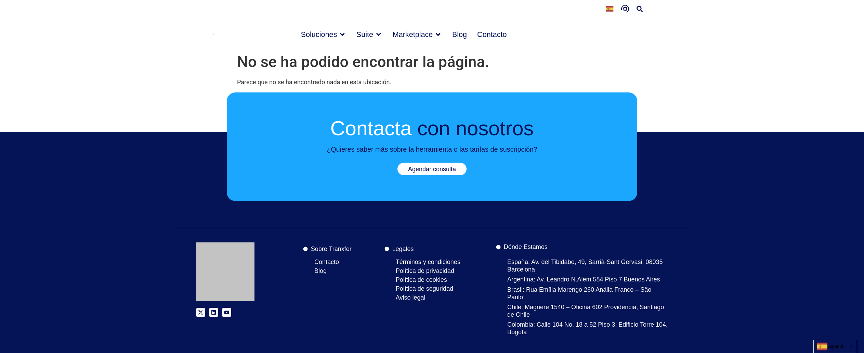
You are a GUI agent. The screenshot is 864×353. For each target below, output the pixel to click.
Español (830, 346)
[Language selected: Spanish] (610, 9)
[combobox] (835, 346)
